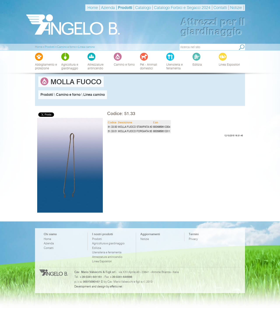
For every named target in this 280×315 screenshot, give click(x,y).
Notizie (236, 7)
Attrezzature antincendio (107, 257)
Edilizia (96, 248)
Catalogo (143, 7)
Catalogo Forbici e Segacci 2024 (182, 7)
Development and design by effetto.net (98, 286)
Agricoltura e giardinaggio (108, 243)
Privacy (193, 239)
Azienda (108, 7)
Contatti (220, 7)
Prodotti (125, 7)
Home (93, 7)
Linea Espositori (102, 261)
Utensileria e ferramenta (106, 252)
